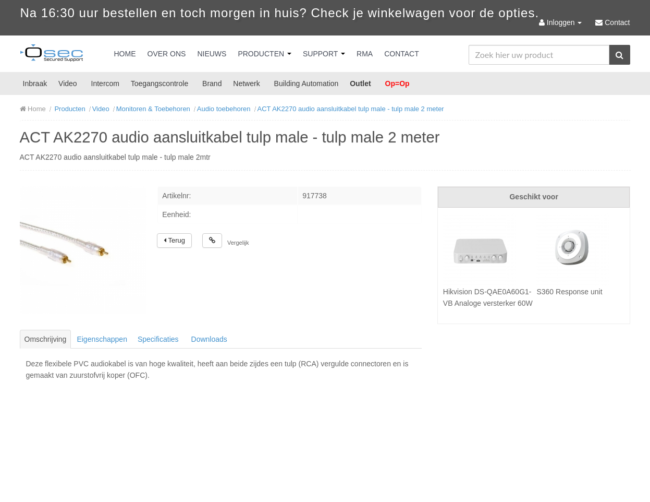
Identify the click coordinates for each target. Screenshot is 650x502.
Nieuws (211, 54)
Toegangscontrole (160, 83)
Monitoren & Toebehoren (153, 109)
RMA (365, 54)
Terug (174, 240)
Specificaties (158, 339)
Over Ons (167, 54)
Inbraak (35, 83)
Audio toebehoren (224, 109)
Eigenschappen (102, 339)
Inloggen (561, 22)
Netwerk (246, 83)
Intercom (105, 83)
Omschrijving (45, 339)
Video (67, 83)
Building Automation (306, 83)
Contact (401, 54)
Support (324, 54)
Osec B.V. (51, 54)
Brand (212, 83)
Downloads (209, 339)
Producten (264, 54)
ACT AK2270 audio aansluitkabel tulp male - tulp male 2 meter (350, 109)
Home (125, 54)
